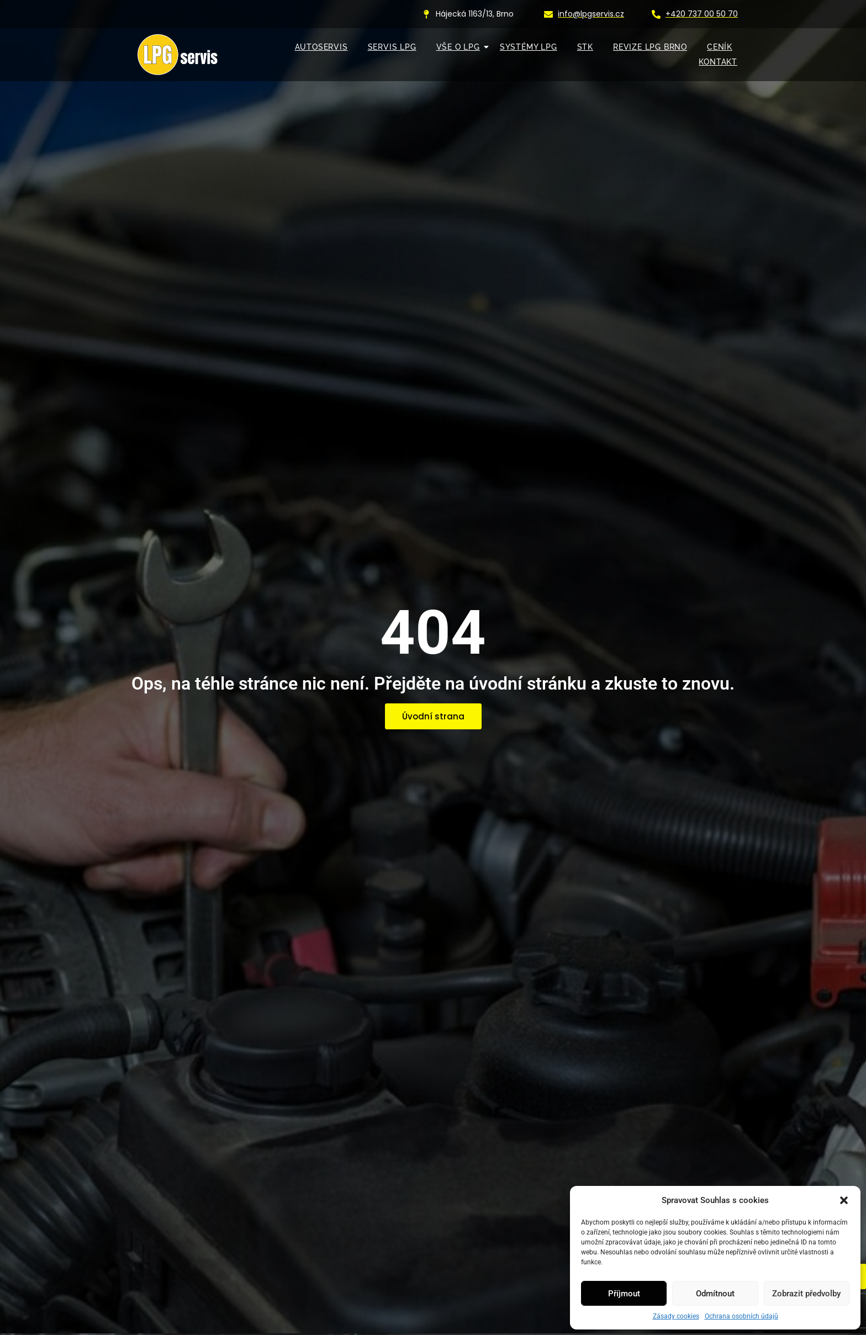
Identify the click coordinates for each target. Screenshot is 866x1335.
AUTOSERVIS (321, 47)
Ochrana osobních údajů (741, 1316)
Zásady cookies (676, 1316)
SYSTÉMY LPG (528, 47)
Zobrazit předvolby (806, 1294)
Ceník (719, 47)
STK (585, 47)
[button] (843, 1200)
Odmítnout (715, 1294)
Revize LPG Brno (650, 47)
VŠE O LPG (460, 47)
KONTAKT (718, 61)
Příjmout (624, 1294)
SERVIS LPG (392, 47)
